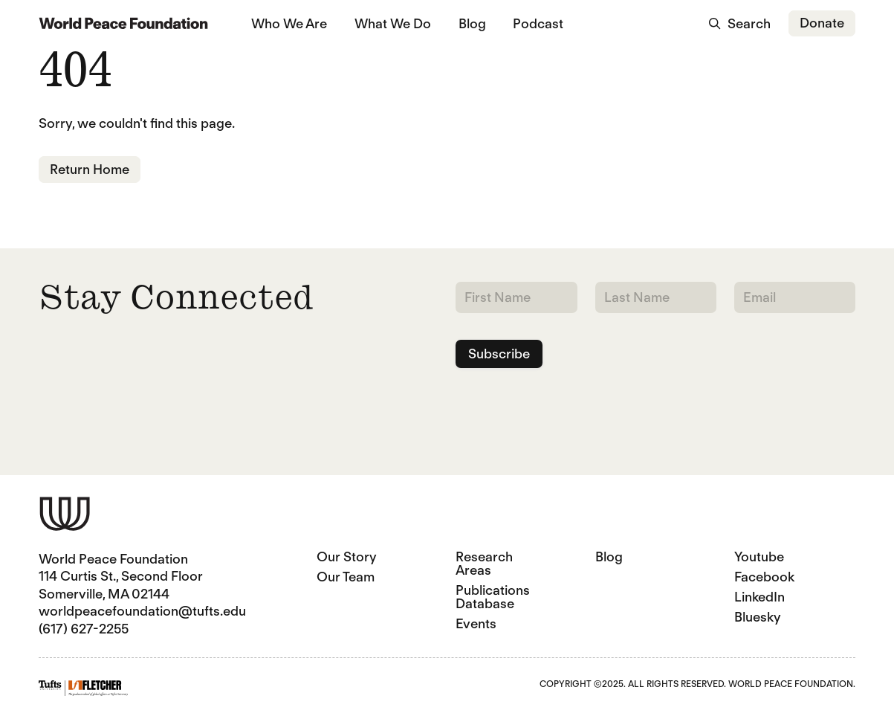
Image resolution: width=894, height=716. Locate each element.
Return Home (89, 169)
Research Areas (484, 563)
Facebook (764, 576)
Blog (472, 23)
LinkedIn (759, 596)
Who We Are (289, 23)
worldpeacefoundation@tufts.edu (142, 611)
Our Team (346, 576)
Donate (822, 22)
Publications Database (493, 596)
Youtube (759, 556)
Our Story (347, 556)
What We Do (392, 23)
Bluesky (757, 617)
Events (476, 623)
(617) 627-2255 (84, 628)
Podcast (538, 23)
